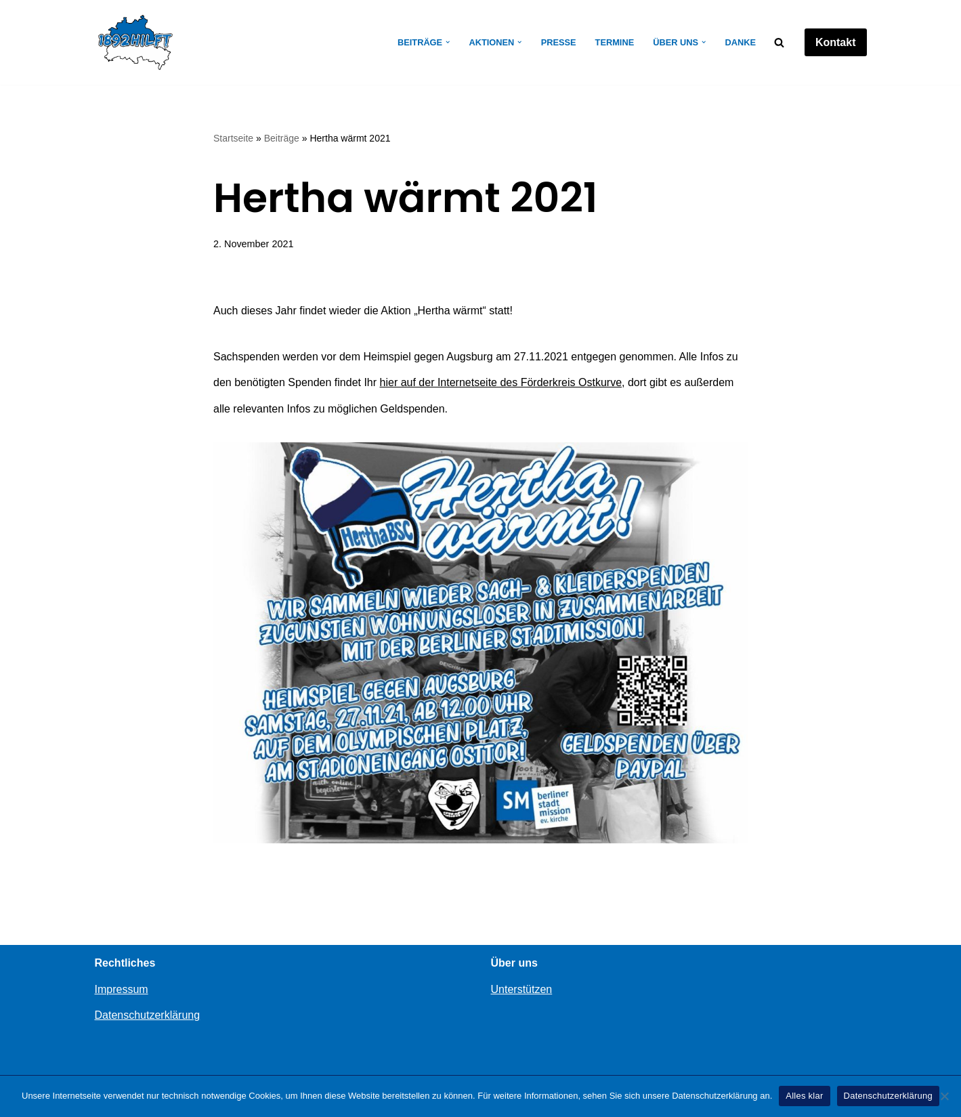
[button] (448, 42)
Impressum (121, 989)
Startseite (233, 138)
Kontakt (835, 42)
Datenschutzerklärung (147, 1015)
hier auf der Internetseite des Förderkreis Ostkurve (501, 382)
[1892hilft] (135, 42)
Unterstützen (522, 989)
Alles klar (804, 1096)
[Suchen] (779, 42)
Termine (615, 42)
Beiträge (281, 138)
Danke (740, 42)
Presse (558, 42)
